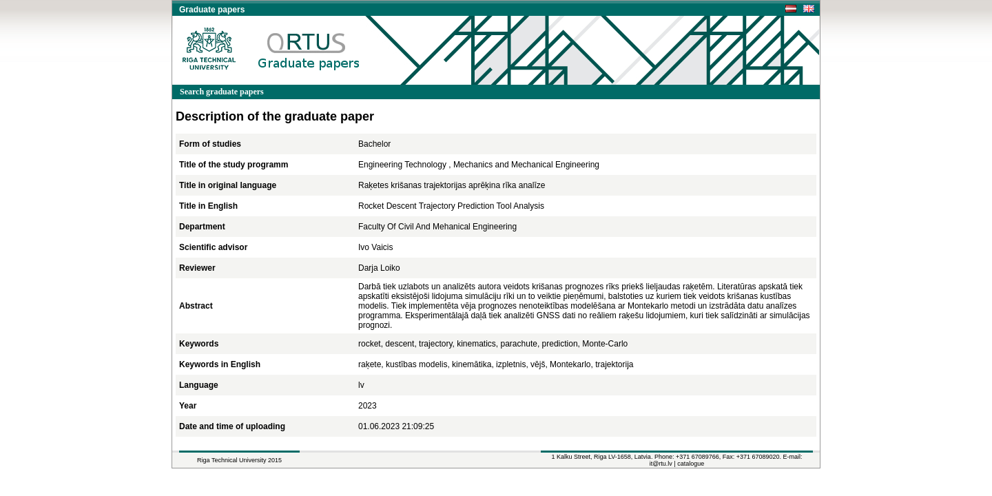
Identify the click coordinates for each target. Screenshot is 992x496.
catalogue (690, 463)
